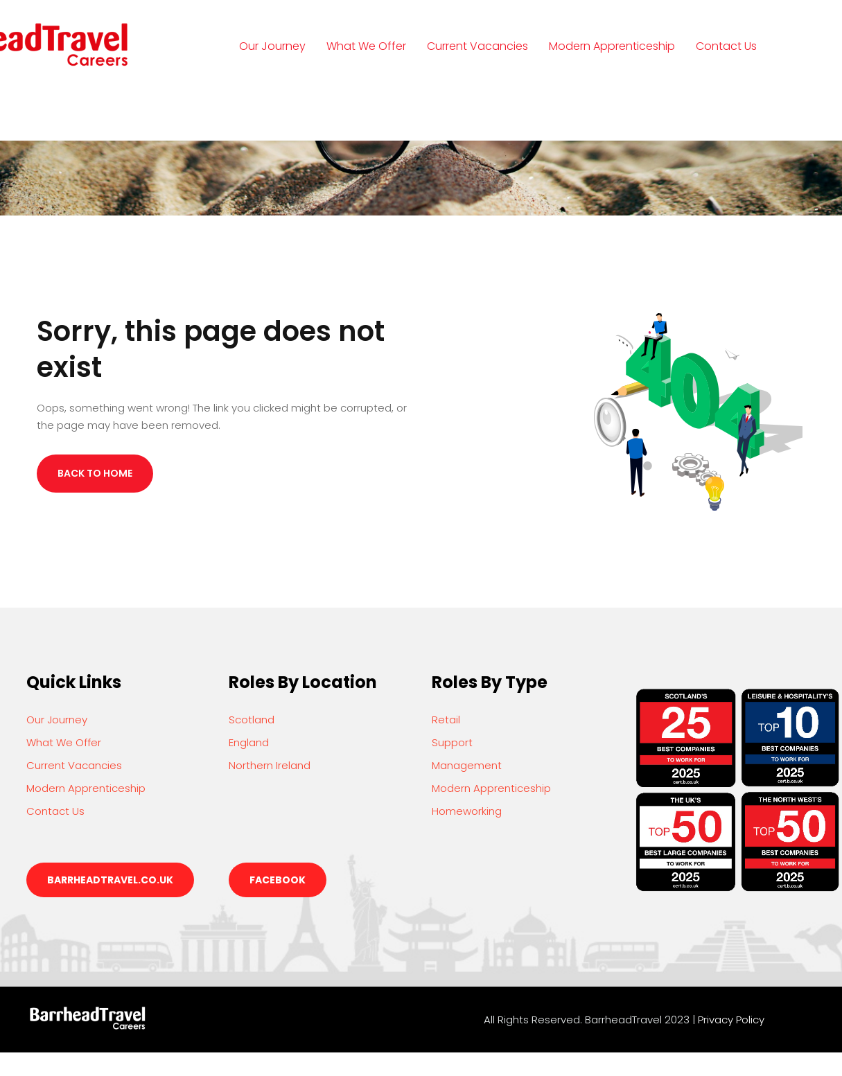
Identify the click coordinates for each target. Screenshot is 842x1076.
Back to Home (95, 473)
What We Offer (366, 46)
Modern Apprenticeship (612, 46)
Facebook (277, 880)
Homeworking (467, 811)
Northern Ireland (269, 765)
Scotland (251, 719)
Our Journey (272, 46)
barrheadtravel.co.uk (110, 880)
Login (267, 110)
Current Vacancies (477, 46)
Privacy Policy (731, 1019)
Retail (446, 719)
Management (467, 765)
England (249, 742)
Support (452, 742)
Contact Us (726, 46)
